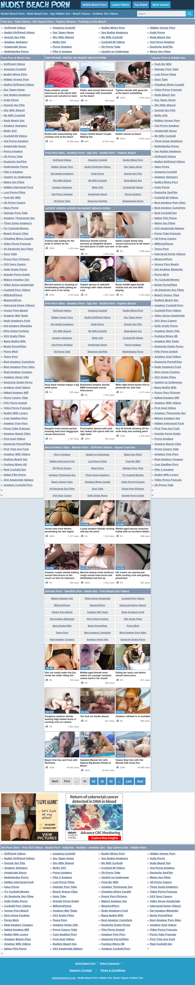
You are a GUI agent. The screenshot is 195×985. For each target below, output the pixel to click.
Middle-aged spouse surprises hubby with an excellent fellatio (132, 530)
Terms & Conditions (112, 970)
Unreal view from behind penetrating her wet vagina (59, 530)
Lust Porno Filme (14, 192)
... (119, 781)
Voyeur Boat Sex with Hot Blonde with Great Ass (129, 761)
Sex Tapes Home (63, 32)
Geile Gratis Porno (15, 269)
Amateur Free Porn (16, 423)
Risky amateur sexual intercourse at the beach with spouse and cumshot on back (61, 93)
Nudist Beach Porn (94, 4)
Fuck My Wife (12, 197)
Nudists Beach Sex (16, 459)
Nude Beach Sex (160, 37)
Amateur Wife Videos (17, 454)
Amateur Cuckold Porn (18, 485)
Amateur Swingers (16, 42)
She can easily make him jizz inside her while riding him (60, 674)
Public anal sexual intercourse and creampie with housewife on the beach (96, 93)
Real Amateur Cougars (18, 372)
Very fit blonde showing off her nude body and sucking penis (132, 430)
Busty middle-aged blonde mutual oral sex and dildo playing (130, 287)
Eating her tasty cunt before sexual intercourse (131, 674)
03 (102, 781)
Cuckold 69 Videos (113, 42)
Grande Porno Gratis (17, 274)
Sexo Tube (10, 254)
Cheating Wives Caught (18, 238)
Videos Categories (109, 963)
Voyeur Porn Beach (16, 310)
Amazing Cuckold (64, 27)
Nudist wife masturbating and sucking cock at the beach (61, 135)
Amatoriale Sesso (15, 46)
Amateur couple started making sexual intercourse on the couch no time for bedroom (62, 575)
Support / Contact (81, 970)
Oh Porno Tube (110, 46)
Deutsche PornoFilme (17, 443)
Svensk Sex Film (14, 37)
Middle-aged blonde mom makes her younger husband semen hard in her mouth (95, 675)
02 (93, 781)
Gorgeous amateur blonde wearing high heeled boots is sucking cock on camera (60, 719)
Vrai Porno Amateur (162, 42)
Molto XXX (59, 42)
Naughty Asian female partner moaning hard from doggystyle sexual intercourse (61, 431)
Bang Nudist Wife (15, 341)
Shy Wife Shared (63, 37)
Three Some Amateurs (18, 223)
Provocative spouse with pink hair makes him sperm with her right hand (97, 431)
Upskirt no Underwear (115, 51)
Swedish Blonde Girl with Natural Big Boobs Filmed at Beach (95, 763)
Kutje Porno (157, 32)
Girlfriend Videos (15, 27)
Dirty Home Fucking (16, 331)
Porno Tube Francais (17, 428)
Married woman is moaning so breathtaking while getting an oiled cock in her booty (61, 287)
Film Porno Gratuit (15, 402)
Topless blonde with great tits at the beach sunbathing (132, 91)
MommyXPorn (13, 300)
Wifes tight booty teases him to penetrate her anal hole (132, 386)
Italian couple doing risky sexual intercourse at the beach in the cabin (133, 244)
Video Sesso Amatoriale (19, 284)
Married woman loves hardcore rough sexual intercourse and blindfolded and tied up (97, 575)
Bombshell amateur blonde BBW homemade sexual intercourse (94, 387)
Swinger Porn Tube (16, 212)
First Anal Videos (14, 438)
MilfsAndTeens (13, 295)
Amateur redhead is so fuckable (133, 716)
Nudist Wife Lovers (16, 413)
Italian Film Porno (15, 474)
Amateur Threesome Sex (19, 218)
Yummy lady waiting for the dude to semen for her (59, 242)
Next (140, 781)
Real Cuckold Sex (15, 469)
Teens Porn (11, 356)
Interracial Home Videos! (19, 305)
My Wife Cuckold (112, 37)
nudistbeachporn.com (64, 978)
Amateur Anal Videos (17, 387)
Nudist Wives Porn (113, 27)
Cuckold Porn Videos (17, 289)
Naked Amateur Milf (16, 392)
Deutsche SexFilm (161, 46)
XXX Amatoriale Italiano (19, 479)
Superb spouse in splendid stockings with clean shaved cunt (95, 287)
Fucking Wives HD (15, 464)
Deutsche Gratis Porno (18, 382)
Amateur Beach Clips (17, 433)
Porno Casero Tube (16, 397)
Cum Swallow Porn (16, 418)
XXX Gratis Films (14, 336)
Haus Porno (11, 207)
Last (129, 781)
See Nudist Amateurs (114, 32)
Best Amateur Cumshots (19, 361)
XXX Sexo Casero (15, 264)
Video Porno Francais (17, 243)
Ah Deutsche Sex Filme (18, 248)
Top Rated (140, 4)
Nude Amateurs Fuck (17, 320)
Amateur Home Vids (16, 377)
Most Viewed (161, 4)
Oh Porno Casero (15, 202)
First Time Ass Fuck (16, 449)
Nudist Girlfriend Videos (19, 32)
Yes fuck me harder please (94, 716)
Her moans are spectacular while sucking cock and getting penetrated (132, 575)
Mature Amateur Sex (16, 279)
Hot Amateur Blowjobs (18, 325)
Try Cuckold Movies (16, 228)
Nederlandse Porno (16, 51)
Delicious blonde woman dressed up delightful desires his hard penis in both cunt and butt (97, 245)
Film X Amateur (62, 51)
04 (111, 781)
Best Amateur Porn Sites (19, 366)
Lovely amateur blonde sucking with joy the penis (97, 530)
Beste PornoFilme (15, 346)
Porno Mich (11, 351)
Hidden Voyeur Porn (162, 27)
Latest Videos (120, 4)
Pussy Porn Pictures (17, 259)
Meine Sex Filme (160, 51)
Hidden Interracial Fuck (18, 187)
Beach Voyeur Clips (16, 233)
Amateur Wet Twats (16, 315)
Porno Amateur (62, 46)
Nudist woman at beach (128, 134)
